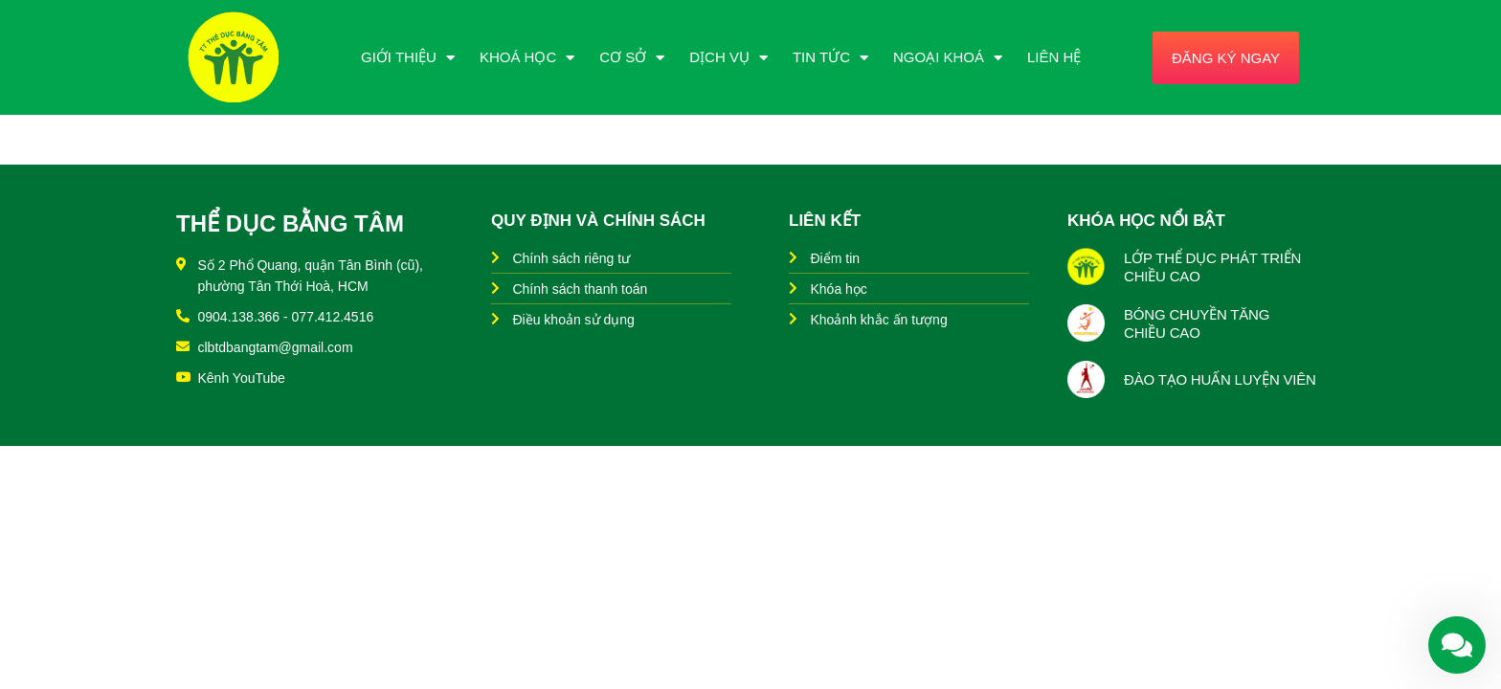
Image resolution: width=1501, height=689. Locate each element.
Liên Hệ (1054, 57)
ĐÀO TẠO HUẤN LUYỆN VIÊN (1220, 379)
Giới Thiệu (408, 58)
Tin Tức (830, 58)
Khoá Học (527, 58)
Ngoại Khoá (947, 58)
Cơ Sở (631, 58)
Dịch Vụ (728, 58)
